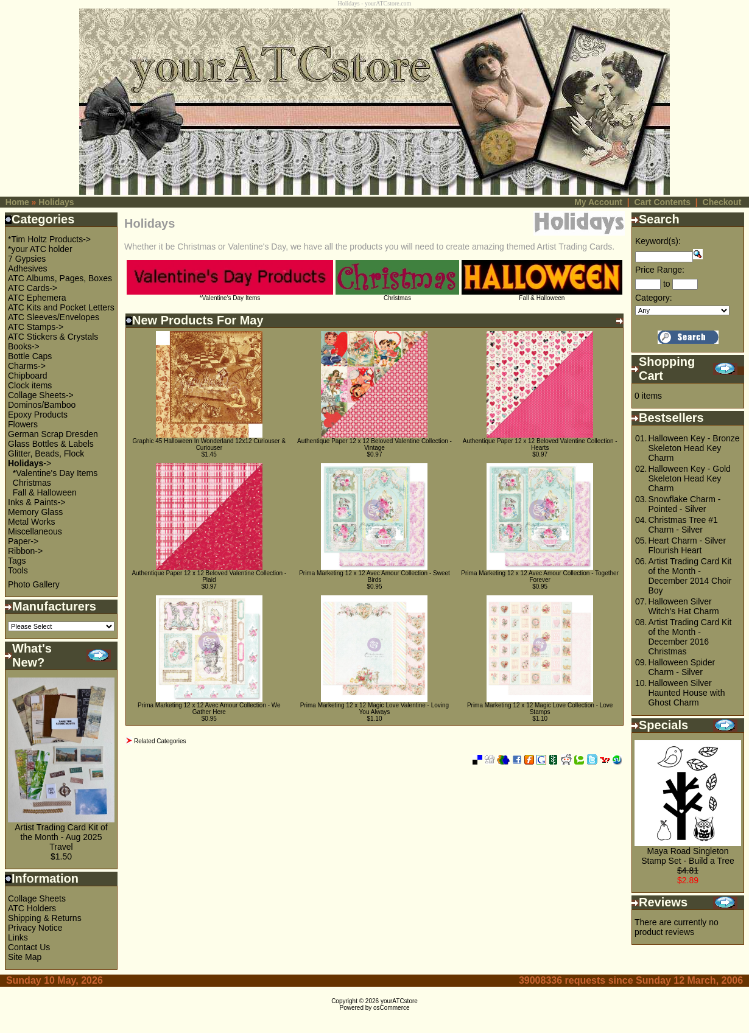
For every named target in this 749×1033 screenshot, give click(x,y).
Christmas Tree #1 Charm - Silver (682, 524)
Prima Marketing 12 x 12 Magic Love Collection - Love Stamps (540, 708)
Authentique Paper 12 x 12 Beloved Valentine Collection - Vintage (374, 444)
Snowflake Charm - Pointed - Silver (684, 504)
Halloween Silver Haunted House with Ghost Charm (686, 692)
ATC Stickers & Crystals (53, 336)
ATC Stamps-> (35, 327)
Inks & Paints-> (37, 502)
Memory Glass (35, 512)
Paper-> (23, 541)
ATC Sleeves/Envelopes (53, 317)
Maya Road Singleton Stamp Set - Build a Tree (687, 856)
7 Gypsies (27, 259)
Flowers (23, 424)
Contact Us (29, 947)
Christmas (32, 483)
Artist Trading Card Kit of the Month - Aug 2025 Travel (61, 837)
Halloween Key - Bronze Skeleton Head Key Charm (693, 448)
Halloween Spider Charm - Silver (681, 667)
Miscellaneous (35, 531)
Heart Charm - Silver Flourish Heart (687, 545)
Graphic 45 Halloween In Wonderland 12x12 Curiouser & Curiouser (209, 444)
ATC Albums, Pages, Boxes (60, 278)
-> (29, 463)
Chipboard (27, 375)
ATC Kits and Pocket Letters (61, 307)
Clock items (30, 385)
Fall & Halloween (45, 492)
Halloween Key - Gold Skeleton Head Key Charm (689, 478)
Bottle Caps (30, 356)
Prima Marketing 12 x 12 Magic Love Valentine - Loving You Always (374, 708)
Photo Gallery (34, 584)
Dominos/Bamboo (42, 405)
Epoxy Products (38, 414)
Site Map (24, 957)
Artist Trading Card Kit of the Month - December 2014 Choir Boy (689, 575)
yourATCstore (399, 1001)
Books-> (24, 346)
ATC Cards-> (32, 288)
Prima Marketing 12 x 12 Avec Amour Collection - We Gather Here (209, 708)
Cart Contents (662, 202)
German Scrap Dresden (53, 434)
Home (17, 202)
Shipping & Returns (45, 918)
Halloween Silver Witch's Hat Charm (683, 606)
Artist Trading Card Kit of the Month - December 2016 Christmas (689, 636)
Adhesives (27, 268)
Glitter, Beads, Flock (46, 453)
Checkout (722, 202)
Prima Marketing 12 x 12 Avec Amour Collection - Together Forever (540, 576)
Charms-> (27, 366)
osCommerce (391, 1007)
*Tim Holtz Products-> (49, 239)
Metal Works (31, 522)
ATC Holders (32, 908)
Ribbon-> (25, 551)
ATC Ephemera (37, 298)
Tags (17, 561)
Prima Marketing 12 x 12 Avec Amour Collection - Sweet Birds (374, 576)
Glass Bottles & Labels (51, 444)
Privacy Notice (35, 928)
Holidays (56, 202)
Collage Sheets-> (41, 395)
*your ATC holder (40, 249)
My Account (598, 202)
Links (18, 937)
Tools (18, 570)
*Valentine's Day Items (55, 473)
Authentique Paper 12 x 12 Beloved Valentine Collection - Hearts (540, 444)
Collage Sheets (37, 898)
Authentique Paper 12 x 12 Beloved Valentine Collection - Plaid (209, 576)
